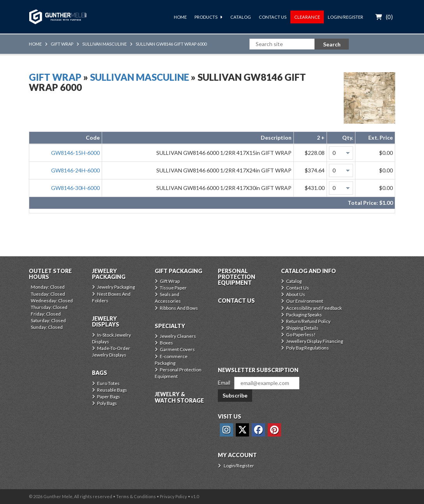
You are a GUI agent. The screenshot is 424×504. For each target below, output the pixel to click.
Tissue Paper (173, 288)
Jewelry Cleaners (178, 336)
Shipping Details (302, 328)
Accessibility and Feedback (314, 308)
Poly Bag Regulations (307, 348)
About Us (295, 294)
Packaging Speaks (304, 315)
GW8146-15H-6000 (75, 152)
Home (180, 17)
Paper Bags (108, 396)
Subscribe (235, 395)
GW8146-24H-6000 (75, 170)
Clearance (307, 17)
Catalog (240, 17)
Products (205, 17)
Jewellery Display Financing (314, 341)
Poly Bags (107, 403)
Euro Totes (108, 383)
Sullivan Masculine (104, 43)
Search (332, 44)
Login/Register (345, 17)
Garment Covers (177, 349)
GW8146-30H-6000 (75, 188)
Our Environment (304, 301)
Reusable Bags (112, 390)
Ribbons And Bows (179, 308)
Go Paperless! (301, 334)
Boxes (166, 343)
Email (224, 382)
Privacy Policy (173, 496)
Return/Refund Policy (308, 321)
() (389, 16)
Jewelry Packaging (116, 287)
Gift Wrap (62, 43)
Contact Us (272, 17)
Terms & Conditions (136, 496)
